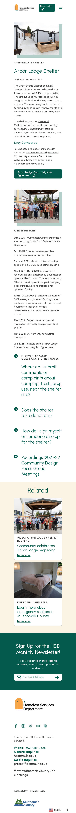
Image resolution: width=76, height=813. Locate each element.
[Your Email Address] (38, 677)
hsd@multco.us (25, 756)
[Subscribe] (57, 677)
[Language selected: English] (58, 810)
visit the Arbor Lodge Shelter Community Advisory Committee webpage (36, 156)
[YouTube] (38, 726)
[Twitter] (30, 726)
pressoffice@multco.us (30, 764)
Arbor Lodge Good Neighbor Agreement (35, 174)
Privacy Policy (37, 790)
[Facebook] (16, 726)
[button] (60, 7)
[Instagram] (23, 726)
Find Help (45, 8)
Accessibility (21, 790)
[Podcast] (45, 726)
